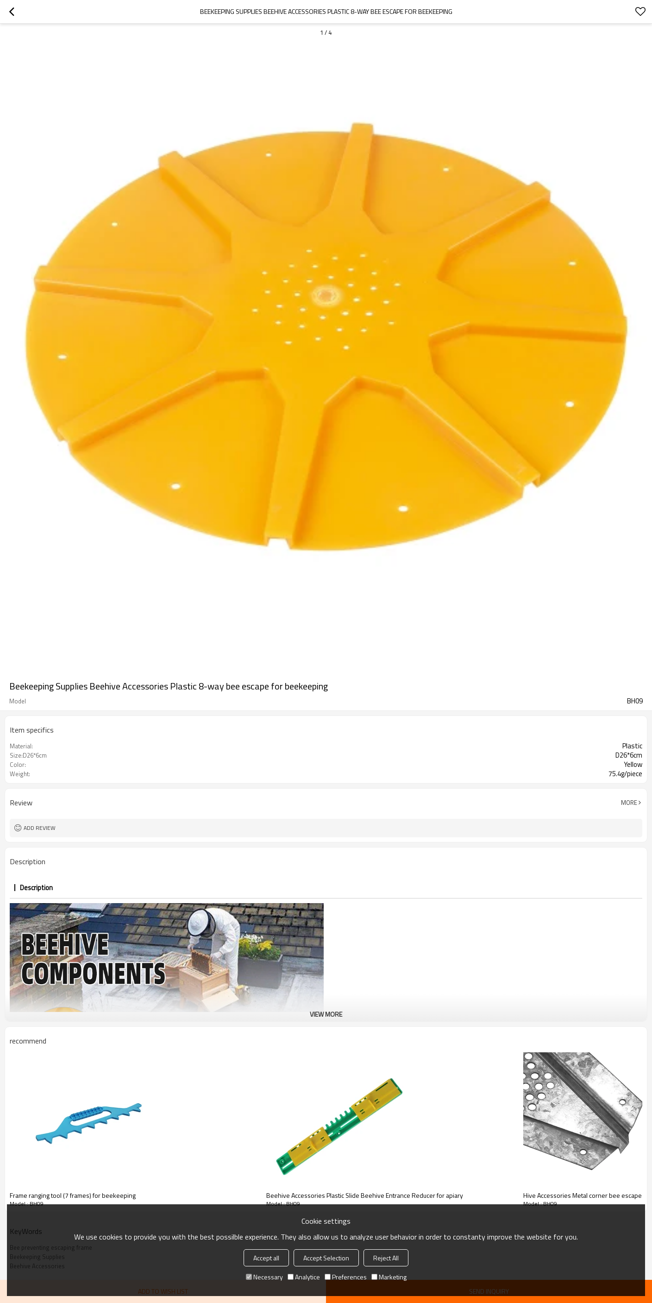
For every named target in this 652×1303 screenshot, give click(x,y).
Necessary (264, 1277)
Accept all (266, 1258)
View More (326, 1014)
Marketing (389, 1277)
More (629, 802)
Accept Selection (326, 1258)
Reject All (386, 1258)
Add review (40, 827)
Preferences (346, 1277)
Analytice (304, 1277)
